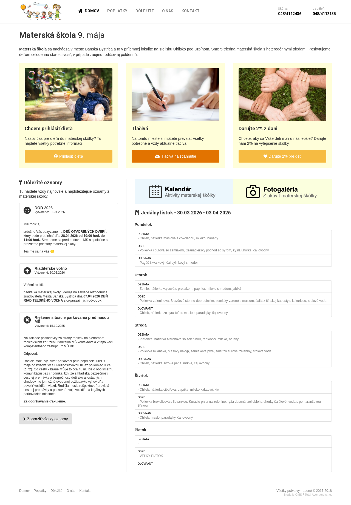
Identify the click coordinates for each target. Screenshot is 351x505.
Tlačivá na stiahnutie (175, 156)
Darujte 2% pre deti (283, 156)
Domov (88, 11)
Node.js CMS (293, 494)
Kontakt (191, 11)
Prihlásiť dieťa (68, 156)
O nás (167, 11)
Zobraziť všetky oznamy (45, 419)
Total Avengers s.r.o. (318, 494)
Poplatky (117, 11)
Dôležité (144, 11)
